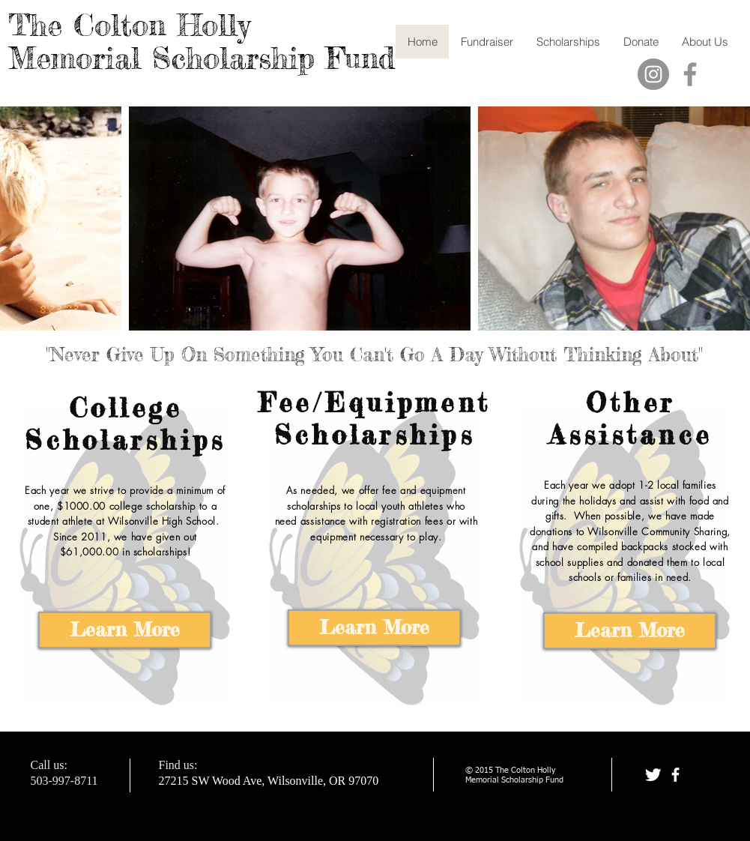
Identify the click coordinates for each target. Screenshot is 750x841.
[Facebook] (690, 74)
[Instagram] (653, 74)
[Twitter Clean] (653, 774)
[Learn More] (124, 630)
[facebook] (675, 774)
